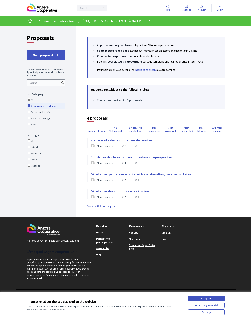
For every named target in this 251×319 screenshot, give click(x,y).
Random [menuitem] (91, 130)
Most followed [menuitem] (201, 129)
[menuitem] (46, 82)
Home (99, 232)
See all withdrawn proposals (102, 206)
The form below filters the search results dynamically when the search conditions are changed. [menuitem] (45, 72)
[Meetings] (186, 8)
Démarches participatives (59, 21)
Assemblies (102, 248)
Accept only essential (206, 305)
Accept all (206, 298)
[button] (35, 94)
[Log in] (220, 8)
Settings (206, 312)
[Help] (168, 8)
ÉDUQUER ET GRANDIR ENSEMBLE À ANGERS (112, 21)
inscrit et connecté (146, 69)
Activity (133, 232)
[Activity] (202, 8)
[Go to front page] (42, 8)
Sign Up (166, 232)
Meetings (134, 239)
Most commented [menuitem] (186, 129)
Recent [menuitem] (102, 130)
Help (99, 254)
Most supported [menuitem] (154, 129)
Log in (165, 239)
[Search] (92, 8)
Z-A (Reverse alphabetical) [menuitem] (135, 129)
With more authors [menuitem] (217, 129)
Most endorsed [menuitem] (170, 129)
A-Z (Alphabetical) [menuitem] (115, 129)
